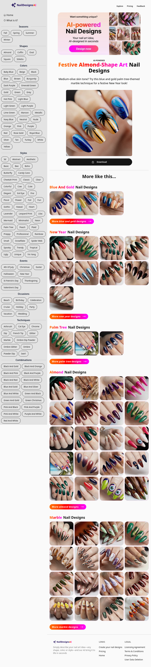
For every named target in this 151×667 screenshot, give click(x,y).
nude (35, 119)
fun (39, 200)
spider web (36, 240)
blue (6, 78)
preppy (7, 234)
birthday (20, 300)
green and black (33, 393)
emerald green (28, 85)
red (5, 133)
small (6, 240)
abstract (16, 159)
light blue (23, 99)
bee (17, 166)
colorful (7, 186)
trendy (20, 247)
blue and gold (11, 386)
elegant (7, 193)
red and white (11, 420)
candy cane (24, 172)
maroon (25, 112)
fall (5, 32)
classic (26, 179)
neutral (23, 119)
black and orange (33, 366)
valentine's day (11, 287)
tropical (33, 247)
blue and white (11, 393)
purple (31, 126)
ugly (6, 254)
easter (39, 267)
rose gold (18, 133)
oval (31, 52)
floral (6, 200)
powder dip (9, 353)
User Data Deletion (134, 659)
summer (30, 32)
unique (17, 254)
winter (7, 39)
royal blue (35, 133)
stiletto (20, 59)
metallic (38, 112)
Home (102, 655)
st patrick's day (11, 280)
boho (27, 166)
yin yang (31, 254)
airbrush (8, 326)
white (40, 139)
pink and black (11, 407)
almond (7, 52)
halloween (9, 273)
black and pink (11, 373)
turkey (28, 139)
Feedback (141, 6)
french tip (18, 333)
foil (29, 200)
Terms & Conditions (134, 651)
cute (30, 186)
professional (23, 234)
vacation (8, 313)
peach (22, 227)
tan (17, 139)
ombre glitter (10, 346)
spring (16, 32)
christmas (25, 267)
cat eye (21, 326)
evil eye (20, 193)
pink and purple (32, 407)
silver (6, 139)
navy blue (8, 119)
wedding (22, 313)
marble (7, 340)
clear (38, 179)
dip (5, 333)
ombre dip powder (26, 340)
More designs (72, 221)
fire (32, 193)
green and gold (11, 400)
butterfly (8, 172)
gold (6, 92)
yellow (7, 146)
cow (20, 186)
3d (5, 159)
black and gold (11, 366)
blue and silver (31, 386)
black (33, 71)
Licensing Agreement (135, 647)
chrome (35, 326)
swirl (23, 353)
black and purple (32, 373)
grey (29, 92)
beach (7, 300)
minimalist (24, 220)
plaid (34, 227)
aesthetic (31, 159)
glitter (32, 333)
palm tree (8, 227)
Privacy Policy (131, 655)
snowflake (20, 240)
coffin (20, 52)
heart (31, 206)
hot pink (8, 99)
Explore (120, 6)
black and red (10, 379)
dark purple (9, 85)
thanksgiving (31, 280)
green (17, 92)
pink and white (11, 413)
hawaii (19, 206)
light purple (27, 105)
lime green (9, 112)
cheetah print (10, 179)
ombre (26, 346)
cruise (7, 307)
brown (17, 78)
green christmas (33, 400)
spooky (7, 247)
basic (6, 166)
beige (22, 71)
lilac (40, 213)
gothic (7, 206)
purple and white (33, 413)
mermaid (8, 220)
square (7, 59)
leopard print (25, 213)
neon (37, 220)
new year (24, 273)
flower (18, 200)
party (32, 307)
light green (9, 105)
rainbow (39, 234)
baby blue (8, 71)
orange (7, 126)
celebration (35, 300)
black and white (31, 379)
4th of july (9, 267)
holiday (19, 307)
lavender (8, 213)
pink (19, 126)
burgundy (31, 78)
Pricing (130, 6)
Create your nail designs (110, 647)
